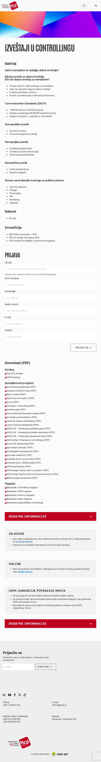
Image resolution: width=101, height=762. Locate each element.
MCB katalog (12, 377)
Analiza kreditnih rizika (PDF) (20, 390)
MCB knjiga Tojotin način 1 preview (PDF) (27, 470)
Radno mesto (11, 304)
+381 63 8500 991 (11, 721)
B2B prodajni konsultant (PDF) (21, 478)
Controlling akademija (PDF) (20, 387)
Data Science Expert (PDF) (19, 398)
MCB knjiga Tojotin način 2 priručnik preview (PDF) (31, 474)
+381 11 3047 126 (11, 705)
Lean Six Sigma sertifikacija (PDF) (23, 421)
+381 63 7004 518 (12, 719)
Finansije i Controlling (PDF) (20, 406)
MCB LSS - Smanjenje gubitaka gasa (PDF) (27, 428)
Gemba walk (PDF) (15, 409)
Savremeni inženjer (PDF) (19, 447)
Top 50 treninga (14, 373)
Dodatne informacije (50, 516)
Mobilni (8, 330)
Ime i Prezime (12, 278)
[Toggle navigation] (84, 5)
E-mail (8, 317)
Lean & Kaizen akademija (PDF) (22, 425)
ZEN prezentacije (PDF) (18, 466)
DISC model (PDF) (15, 394)
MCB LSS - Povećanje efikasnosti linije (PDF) (28, 436)
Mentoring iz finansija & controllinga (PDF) (27, 440)
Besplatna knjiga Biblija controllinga (24, 502)
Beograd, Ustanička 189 (64, 719)
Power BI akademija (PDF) (19, 443)
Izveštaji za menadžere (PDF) (21, 417)
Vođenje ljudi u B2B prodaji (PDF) (23, 462)
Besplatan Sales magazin (18, 499)
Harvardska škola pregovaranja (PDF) (25, 413)
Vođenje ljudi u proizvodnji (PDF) (23, 459)
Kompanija (10, 291)
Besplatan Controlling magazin (21, 487)
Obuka (8, 262)
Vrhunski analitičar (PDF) (18, 455)
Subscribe (44, 667)
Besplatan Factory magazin (19, 495)
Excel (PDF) (12, 402)
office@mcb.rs (59, 705)
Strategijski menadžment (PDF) (22, 451)
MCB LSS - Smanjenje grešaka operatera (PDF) (30, 432)
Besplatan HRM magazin (18, 491)
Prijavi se (83, 347)
